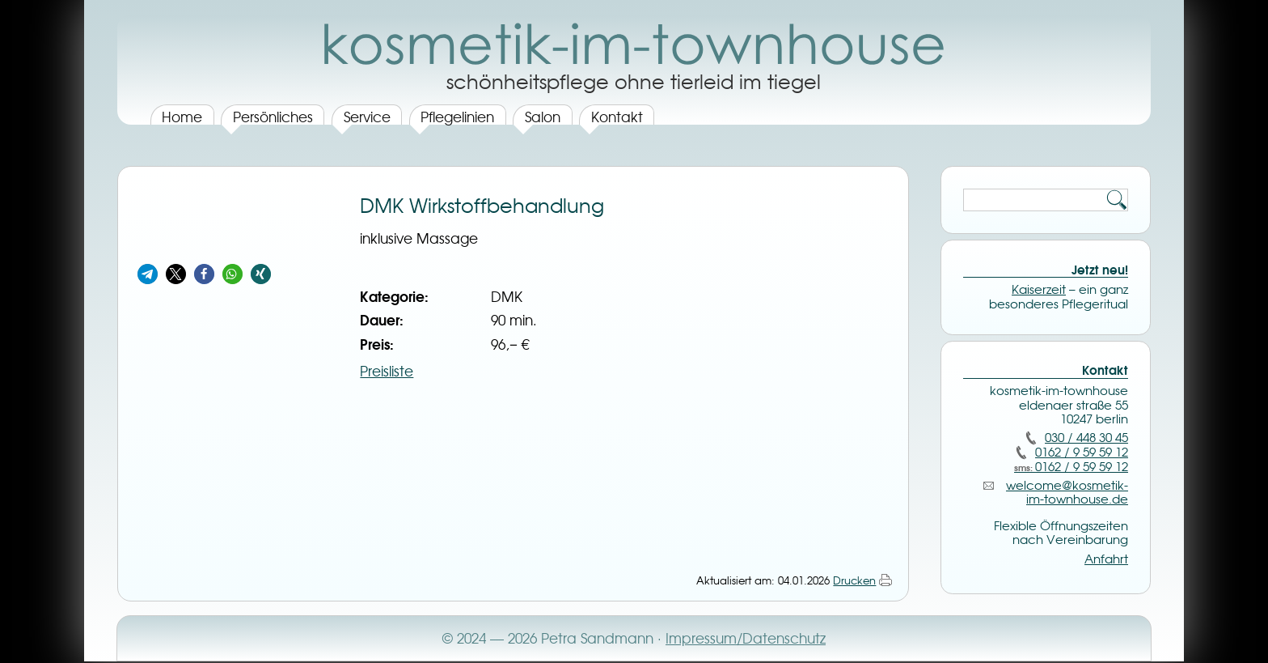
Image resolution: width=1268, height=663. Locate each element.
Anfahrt (1106, 559)
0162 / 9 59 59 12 (1081, 452)
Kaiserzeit (1039, 290)
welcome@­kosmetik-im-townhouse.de (1067, 493)
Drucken (854, 580)
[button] (147, 274)
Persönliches (273, 116)
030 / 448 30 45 (1086, 438)
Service (367, 116)
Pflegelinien (457, 116)
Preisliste (386, 371)
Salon (542, 116)
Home (182, 116)
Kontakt (617, 116)
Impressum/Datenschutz (746, 638)
